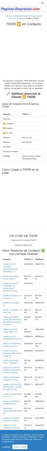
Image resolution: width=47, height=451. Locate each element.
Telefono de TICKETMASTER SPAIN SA (12, 410)
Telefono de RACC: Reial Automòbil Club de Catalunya (12, 353)
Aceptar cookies (20, 447)
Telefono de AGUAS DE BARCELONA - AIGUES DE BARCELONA (12, 386)
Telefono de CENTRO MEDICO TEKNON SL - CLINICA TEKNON (12, 370)
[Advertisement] (23, 50)
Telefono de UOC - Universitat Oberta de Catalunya (11, 427)
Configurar (6, 447)
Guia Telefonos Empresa (18, 16)
